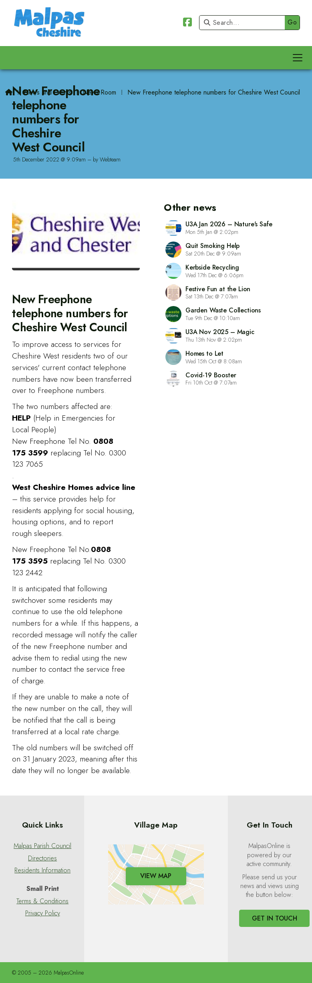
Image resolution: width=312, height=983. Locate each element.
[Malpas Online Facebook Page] (187, 23)
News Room (99, 92)
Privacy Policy (42, 913)
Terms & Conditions (42, 901)
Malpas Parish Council (42, 846)
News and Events (47, 92)
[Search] (244, 23)
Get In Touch (274, 918)
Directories (42, 858)
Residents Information (42, 870)
